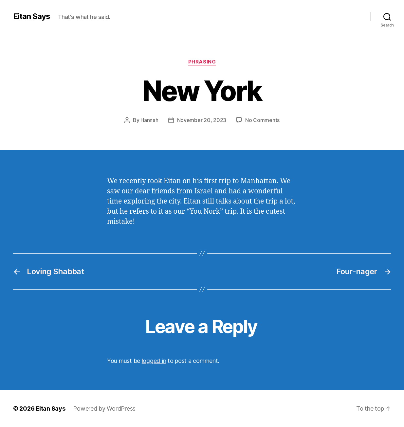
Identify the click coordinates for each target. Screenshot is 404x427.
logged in (154, 360)
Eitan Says (31, 16)
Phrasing (202, 62)
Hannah (149, 120)
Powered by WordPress (104, 408)
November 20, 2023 (201, 120)
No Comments (262, 120)
